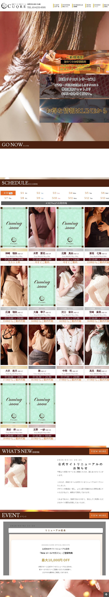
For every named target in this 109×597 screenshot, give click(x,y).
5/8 (24, 197)
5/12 (88, 197)
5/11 (72, 197)
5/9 (40, 197)
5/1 (24, 192)
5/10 (56, 197)
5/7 (8, 197)
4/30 (8, 192)
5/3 (56, 192)
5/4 (72, 192)
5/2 (40, 192)
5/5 (88, 192)
